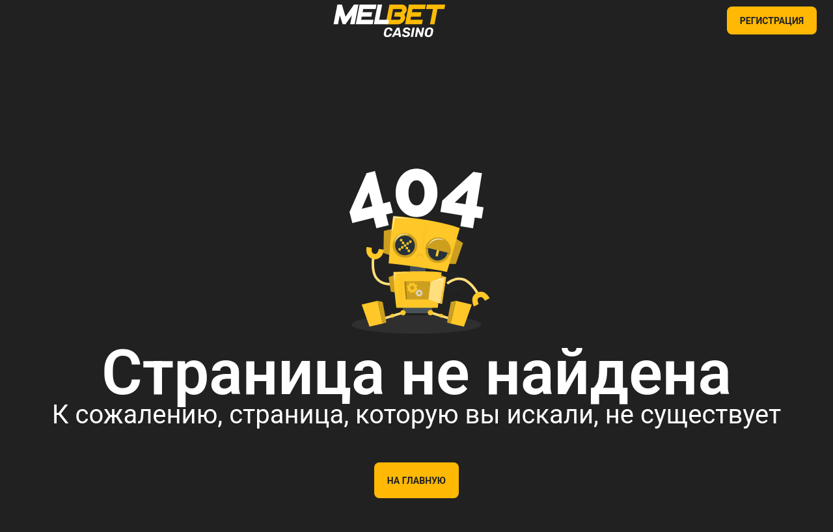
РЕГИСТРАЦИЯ (772, 21)
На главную (416, 480)
